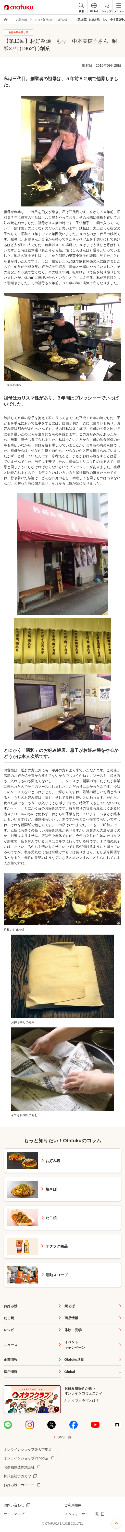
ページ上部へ (116, 1523)
